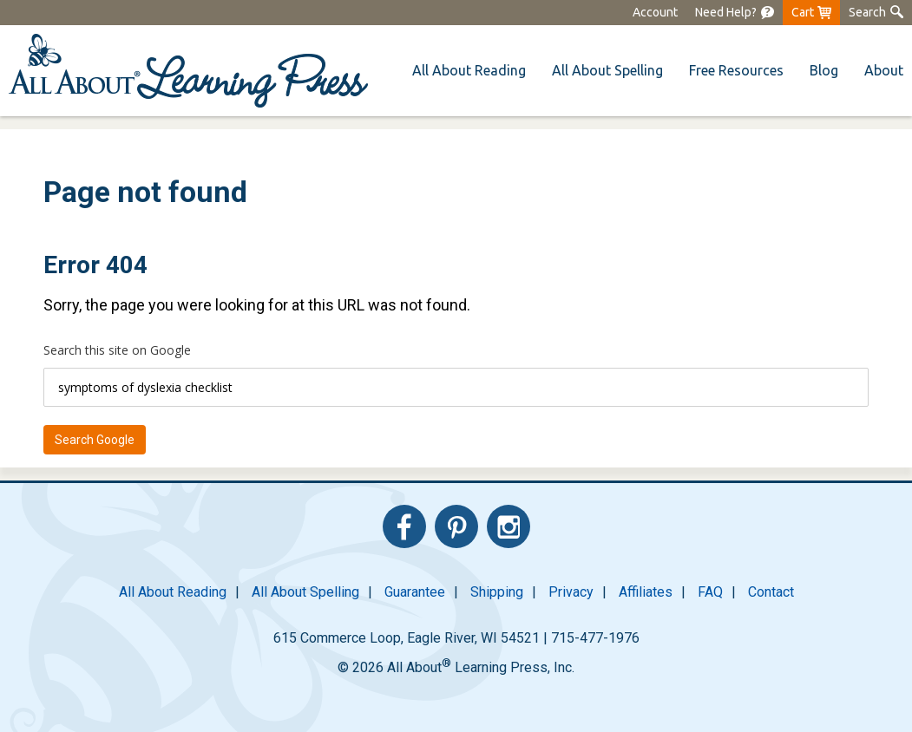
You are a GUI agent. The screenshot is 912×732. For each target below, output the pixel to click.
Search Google (95, 440)
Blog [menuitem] (824, 70)
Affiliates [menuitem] (646, 592)
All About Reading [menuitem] (172, 592)
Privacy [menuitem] (571, 592)
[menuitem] (734, 12)
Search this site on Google (117, 350)
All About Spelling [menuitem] (305, 592)
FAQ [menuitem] (710, 592)
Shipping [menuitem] (496, 592)
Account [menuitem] (655, 12)
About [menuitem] (883, 70)
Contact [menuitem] (771, 592)
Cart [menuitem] (802, 12)
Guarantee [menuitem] (414, 592)
